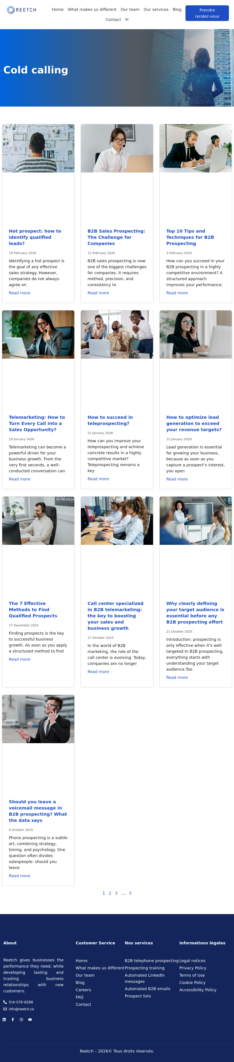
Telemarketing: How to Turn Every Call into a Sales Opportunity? (37, 423)
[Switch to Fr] (127, 20)
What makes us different (92, 9)
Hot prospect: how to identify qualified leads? (35, 237)
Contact (113, 19)
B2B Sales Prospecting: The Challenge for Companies (116, 237)
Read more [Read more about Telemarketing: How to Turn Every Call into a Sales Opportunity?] (19, 479)
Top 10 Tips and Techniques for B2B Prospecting (190, 237)
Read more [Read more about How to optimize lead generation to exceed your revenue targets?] (177, 479)
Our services (156, 9)
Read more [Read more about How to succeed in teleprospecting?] (98, 478)
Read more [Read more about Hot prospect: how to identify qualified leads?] (19, 293)
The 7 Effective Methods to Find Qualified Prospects (33, 609)
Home (58, 9)
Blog (177, 9)
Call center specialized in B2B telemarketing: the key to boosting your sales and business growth (116, 616)
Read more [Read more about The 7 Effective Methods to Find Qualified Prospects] (19, 659)
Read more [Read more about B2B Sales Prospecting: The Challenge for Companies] (98, 293)
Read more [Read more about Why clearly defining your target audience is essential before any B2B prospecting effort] (177, 677)
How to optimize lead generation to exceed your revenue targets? (194, 423)
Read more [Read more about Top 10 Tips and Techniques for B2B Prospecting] (177, 293)
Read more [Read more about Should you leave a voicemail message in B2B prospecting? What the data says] (19, 875)
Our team (130, 9)
